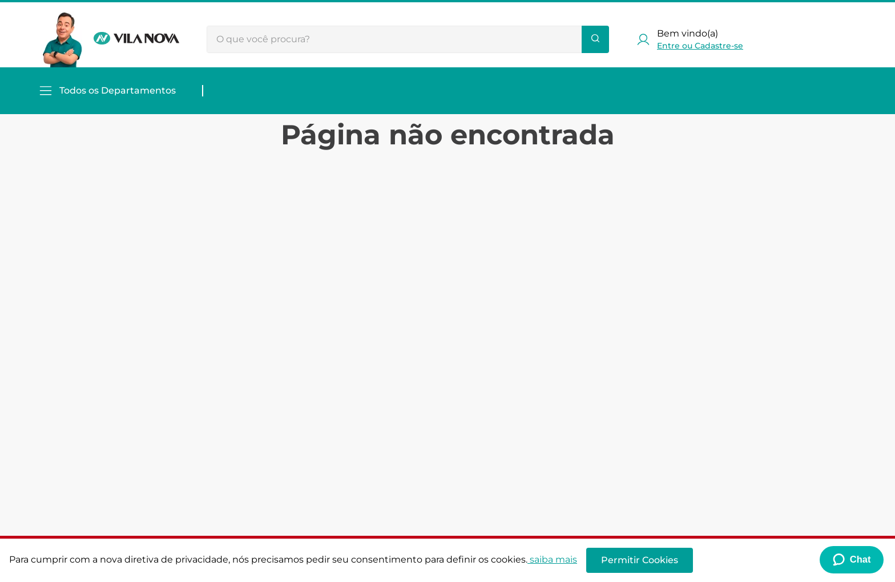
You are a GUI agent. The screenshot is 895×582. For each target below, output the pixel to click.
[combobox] (408, 39)
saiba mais (552, 559)
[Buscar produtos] (595, 39)
